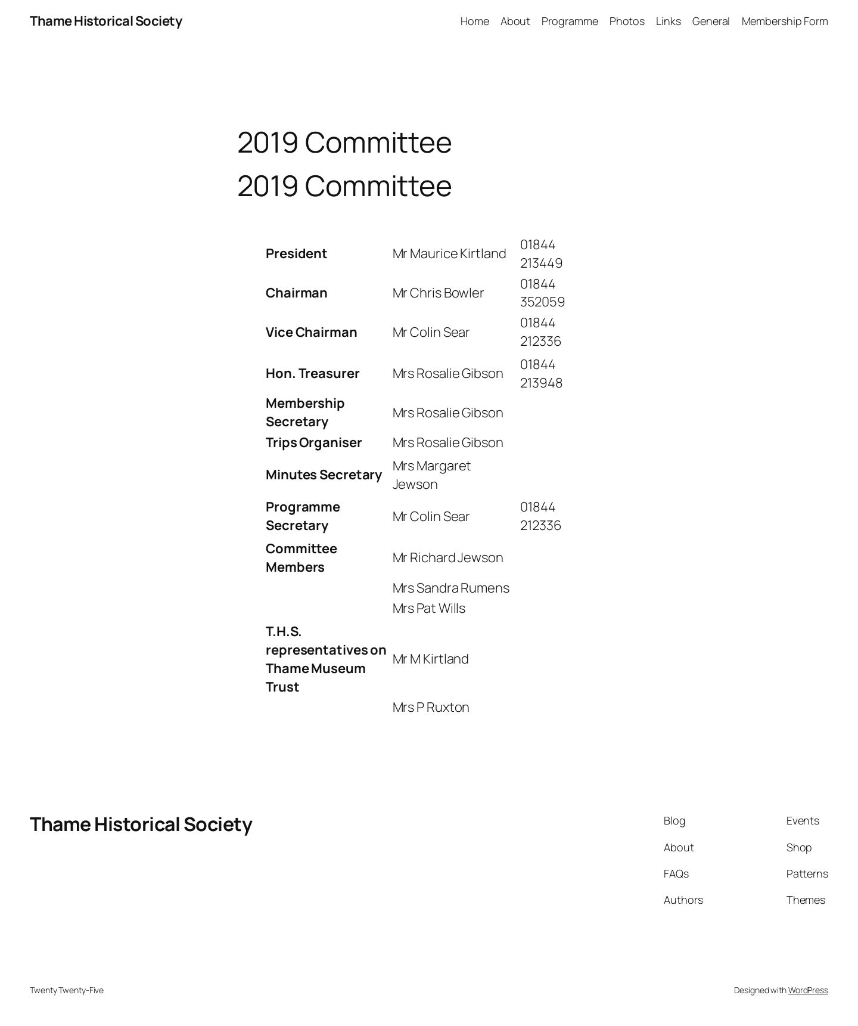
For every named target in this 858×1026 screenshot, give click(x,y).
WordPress (808, 990)
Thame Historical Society (106, 21)
